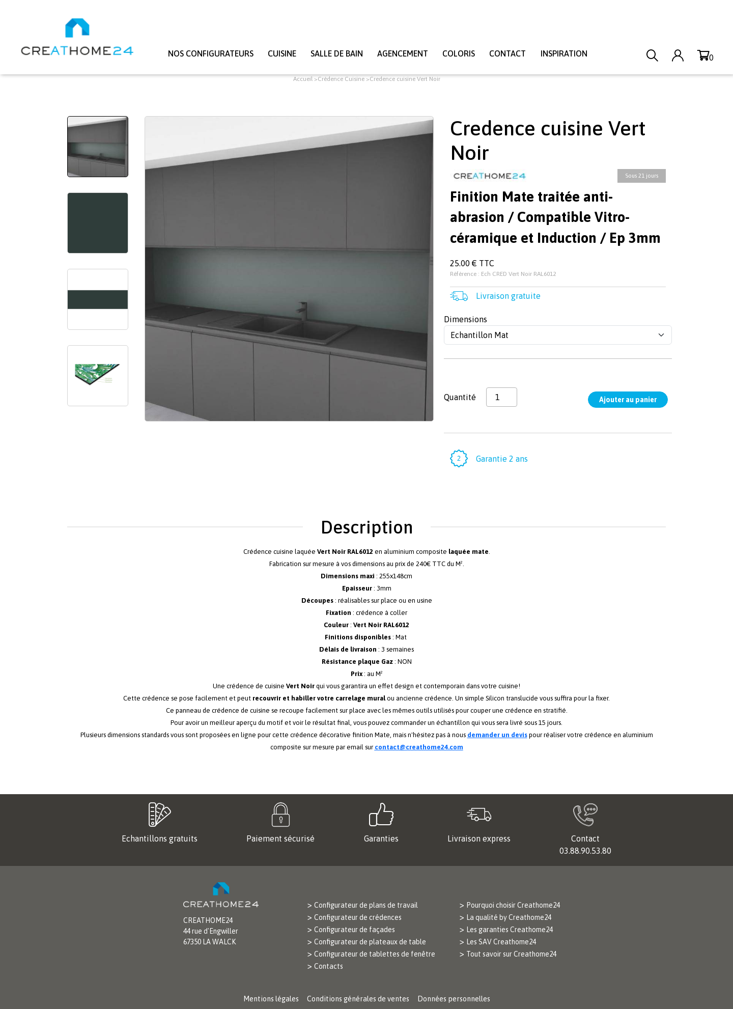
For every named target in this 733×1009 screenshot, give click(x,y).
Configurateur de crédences (358, 917)
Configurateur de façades (354, 930)
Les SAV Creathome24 (501, 942)
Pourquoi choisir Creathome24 (513, 905)
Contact (507, 53)
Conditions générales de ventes (358, 999)
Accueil (303, 78)
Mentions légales (271, 999)
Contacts (328, 966)
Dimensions (465, 319)
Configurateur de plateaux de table (370, 942)
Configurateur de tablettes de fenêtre (374, 954)
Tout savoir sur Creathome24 (511, 954)
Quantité (460, 397)
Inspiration (564, 53)
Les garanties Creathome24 (509, 930)
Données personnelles (453, 999)
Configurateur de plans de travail (366, 905)
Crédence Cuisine (341, 78)
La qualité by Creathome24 (508, 917)
